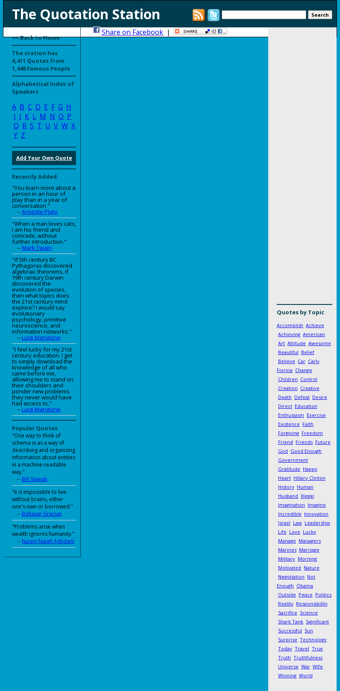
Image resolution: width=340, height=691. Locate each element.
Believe (286, 361)
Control (308, 379)
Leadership (317, 523)
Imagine (317, 505)
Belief (307, 352)
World (306, 675)
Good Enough (306, 451)
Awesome (319, 343)
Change (303, 370)
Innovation (316, 514)
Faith (308, 424)
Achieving (289, 334)
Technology (313, 639)
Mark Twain (37, 247)
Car (301, 361)
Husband (288, 496)
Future (323, 442)
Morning (307, 558)
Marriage (309, 549)
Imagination (291, 505)
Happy (310, 469)
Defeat (302, 397)
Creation (288, 388)
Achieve (315, 325)
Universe (288, 666)
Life (282, 532)
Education (306, 406)
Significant (317, 621)
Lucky (309, 532)
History (286, 487)
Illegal (307, 496)
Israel (284, 523)
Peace (306, 594)
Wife (318, 666)
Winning (287, 675)
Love (294, 532)
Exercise (316, 415)
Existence (289, 424)
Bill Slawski (34, 479)
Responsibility (312, 603)
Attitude (296, 343)
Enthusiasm (291, 415)
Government (293, 460)
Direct (285, 406)
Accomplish (290, 325)
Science (309, 612)
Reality (285, 603)
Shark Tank (290, 621)
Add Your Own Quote (44, 158)
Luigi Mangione (41, 337)
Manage (287, 540)
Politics (323, 594)
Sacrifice (287, 612)
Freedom (312, 433)
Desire (319, 397)
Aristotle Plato (40, 212)
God (283, 451)
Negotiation (291, 576)
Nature (311, 567)
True (317, 648)
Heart (284, 478)
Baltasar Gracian (42, 513)
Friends (304, 442)
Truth (284, 657)
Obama (304, 585)
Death (285, 397)
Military (286, 558)
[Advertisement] (302, 169)
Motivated (289, 567)
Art (281, 343)
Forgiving (288, 433)
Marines (287, 549)
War (305, 666)
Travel (302, 648)
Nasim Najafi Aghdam (48, 541)
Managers (310, 540)
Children (288, 379)
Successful (290, 630)
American (314, 334)
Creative (309, 388)
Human (305, 487)
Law (297, 523)
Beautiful (288, 352)
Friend (285, 442)
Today (285, 648)
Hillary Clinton (309, 478)
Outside (287, 594)
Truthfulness (307, 657)
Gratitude (289, 469)
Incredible (290, 514)
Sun (309, 630)
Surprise (287, 639)
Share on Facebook (132, 32)
